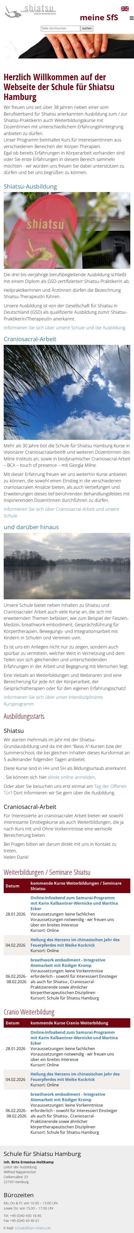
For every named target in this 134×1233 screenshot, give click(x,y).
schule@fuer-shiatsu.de (33, 1228)
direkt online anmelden (71, 777)
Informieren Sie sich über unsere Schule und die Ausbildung (64, 328)
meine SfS (99, 17)
